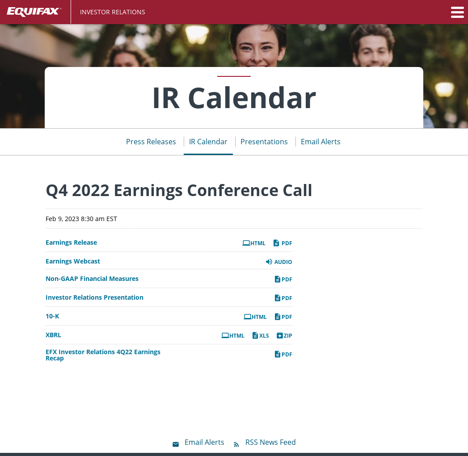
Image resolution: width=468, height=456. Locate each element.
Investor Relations (112, 12)
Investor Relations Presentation (94, 297)
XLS (260, 335)
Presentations (264, 141)
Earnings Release (71, 242)
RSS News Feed (270, 442)
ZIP (284, 335)
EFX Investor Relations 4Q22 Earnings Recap (103, 355)
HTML (254, 243)
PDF (282, 243)
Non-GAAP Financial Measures (92, 279)
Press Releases (151, 141)
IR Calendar (208, 141)
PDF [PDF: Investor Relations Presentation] (283, 298)
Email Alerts (321, 141)
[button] (457, 12)
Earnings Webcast (73, 261)
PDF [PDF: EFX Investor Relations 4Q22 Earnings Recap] (283, 354)
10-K (52, 316)
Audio (278, 262)
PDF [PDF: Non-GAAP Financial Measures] (283, 279)
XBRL (53, 335)
